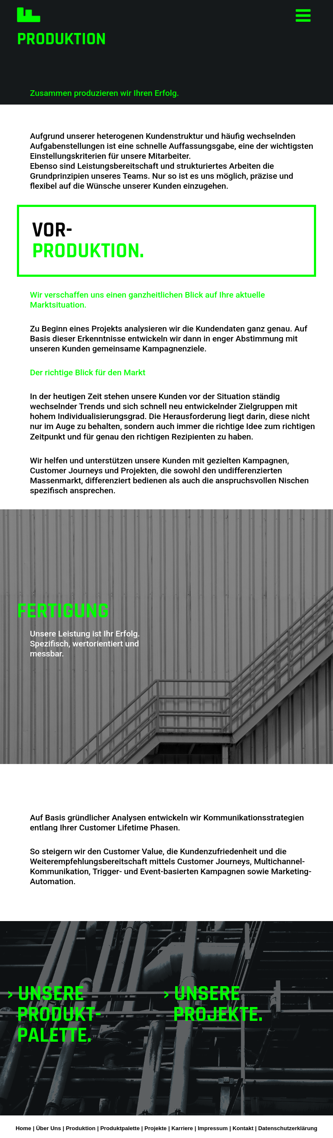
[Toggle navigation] (303, 15)
